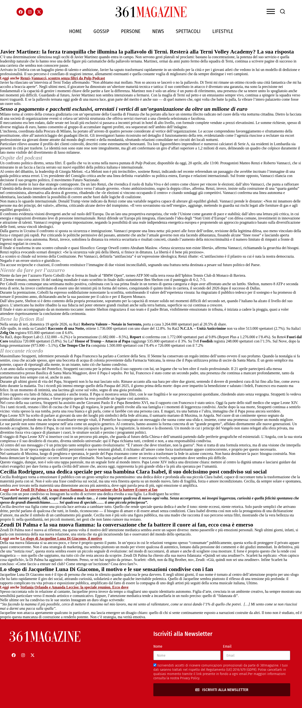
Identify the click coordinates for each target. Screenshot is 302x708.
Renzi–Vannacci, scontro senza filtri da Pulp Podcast (62, 78)
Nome (157, 646)
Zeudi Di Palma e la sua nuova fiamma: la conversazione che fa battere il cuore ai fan (88, 490)
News (158, 31)
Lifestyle (222, 31)
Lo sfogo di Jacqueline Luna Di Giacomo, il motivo (61, 538)
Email (227, 646)
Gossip (101, 31)
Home (75, 31)
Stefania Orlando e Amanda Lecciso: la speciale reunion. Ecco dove (74, 587)
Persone (130, 31)
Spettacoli (188, 31)
